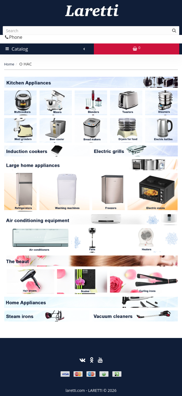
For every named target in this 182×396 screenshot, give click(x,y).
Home (9, 64)
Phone (13, 37)
